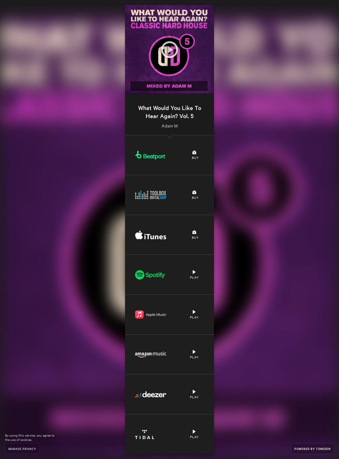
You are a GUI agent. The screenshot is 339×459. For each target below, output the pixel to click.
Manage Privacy (22, 448)
